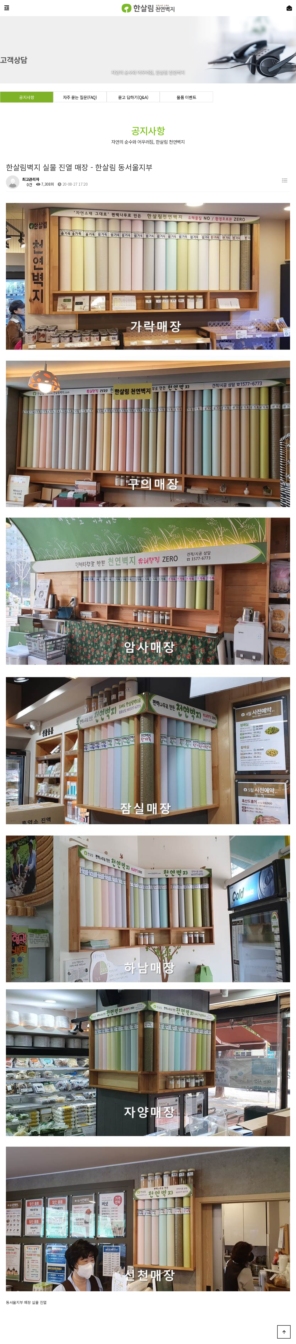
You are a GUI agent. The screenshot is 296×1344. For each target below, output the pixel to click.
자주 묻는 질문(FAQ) (80, 97)
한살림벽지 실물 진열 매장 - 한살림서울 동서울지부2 (69, 1120)
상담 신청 (148, 1270)
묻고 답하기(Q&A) (133, 97)
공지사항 (26, 97)
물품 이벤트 (186, 97)
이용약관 (165, 1282)
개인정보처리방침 (139, 1282)
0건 (27, 184)
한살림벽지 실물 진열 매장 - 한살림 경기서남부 (65, 1106)
